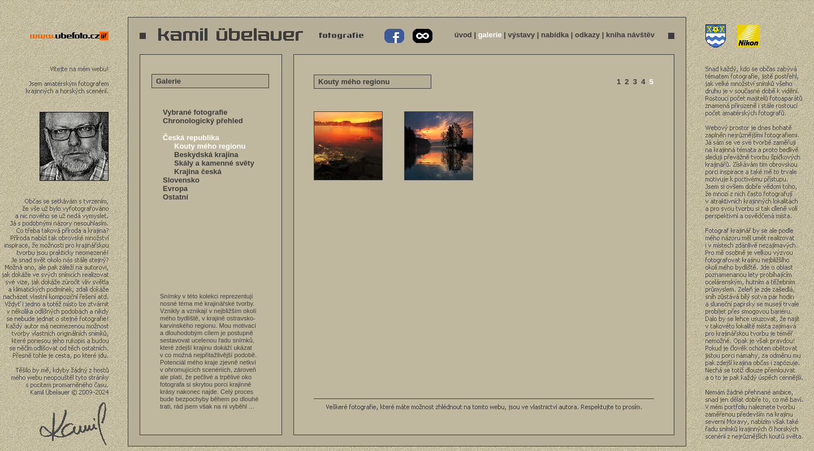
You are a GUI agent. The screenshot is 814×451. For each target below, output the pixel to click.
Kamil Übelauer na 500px (421, 36)
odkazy (587, 35)
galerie (490, 35)
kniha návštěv (630, 35)
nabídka (555, 35)
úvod (463, 35)
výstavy (521, 35)
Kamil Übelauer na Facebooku (395, 36)
